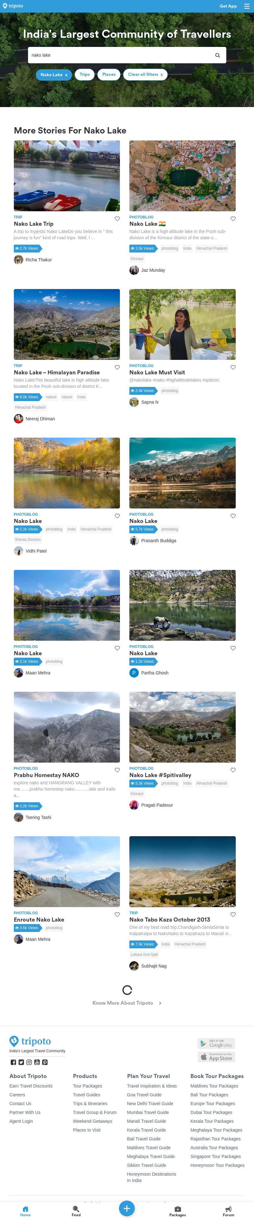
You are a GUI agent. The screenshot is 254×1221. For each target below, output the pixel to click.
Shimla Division (28, 539)
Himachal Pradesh (211, 248)
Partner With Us (25, 1112)
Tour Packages (87, 1085)
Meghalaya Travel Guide (151, 1156)
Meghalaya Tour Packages (216, 1130)
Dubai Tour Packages (211, 1112)
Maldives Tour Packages (214, 1085)
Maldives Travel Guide (149, 1147)
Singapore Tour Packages (215, 1156)
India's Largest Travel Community (37, 1051)
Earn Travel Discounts (31, 1085)
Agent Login (21, 1121)
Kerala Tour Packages (212, 1121)
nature (51, 397)
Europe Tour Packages (212, 1103)
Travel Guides (86, 1094)
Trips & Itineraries (90, 1103)
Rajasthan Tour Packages (215, 1138)
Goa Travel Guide (144, 1094)
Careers (17, 1094)
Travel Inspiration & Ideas (152, 1085)
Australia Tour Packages (214, 1147)
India (187, 248)
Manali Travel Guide (147, 1121)
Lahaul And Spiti (144, 954)
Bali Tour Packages (209, 1094)
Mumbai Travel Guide (148, 1112)
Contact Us (20, 1103)
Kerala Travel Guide (146, 1130)
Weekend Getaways (92, 1121)
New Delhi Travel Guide (150, 1103)
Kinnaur (137, 259)
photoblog (169, 248)
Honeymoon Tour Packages (217, 1165)
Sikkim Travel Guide (146, 1165)
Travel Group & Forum (95, 1112)
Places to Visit (87, 1130)
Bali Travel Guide (144, 1138)
